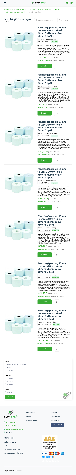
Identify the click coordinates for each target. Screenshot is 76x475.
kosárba (44, 66)
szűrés (11, 397)
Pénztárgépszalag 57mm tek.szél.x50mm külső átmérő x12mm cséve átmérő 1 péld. (52, 79)
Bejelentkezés (55, 417)
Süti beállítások (57, 425)
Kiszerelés (8, 375)
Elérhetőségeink (31, 420)
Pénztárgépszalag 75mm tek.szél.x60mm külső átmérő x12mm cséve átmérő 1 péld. (52, 32)
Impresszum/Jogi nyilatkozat (13, 453)
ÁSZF (5, 446)
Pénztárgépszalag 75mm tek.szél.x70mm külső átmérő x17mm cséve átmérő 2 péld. (52, 267)
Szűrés (7, 361)
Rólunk (28, 417)
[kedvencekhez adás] (56, 66)
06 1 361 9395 (10, 422)
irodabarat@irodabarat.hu (14, 429)
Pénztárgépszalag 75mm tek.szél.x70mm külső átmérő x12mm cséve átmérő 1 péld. (52, 173)
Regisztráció (55, 420)
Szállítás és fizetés (10, 442)
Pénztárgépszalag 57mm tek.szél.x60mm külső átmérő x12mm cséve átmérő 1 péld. (52, 126)
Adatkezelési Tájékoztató (12, 449)
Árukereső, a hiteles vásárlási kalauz (50, 461)
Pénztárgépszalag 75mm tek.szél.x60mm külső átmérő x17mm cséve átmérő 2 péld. (52, 220)
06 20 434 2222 (11, 426)
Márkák (7, 389)
